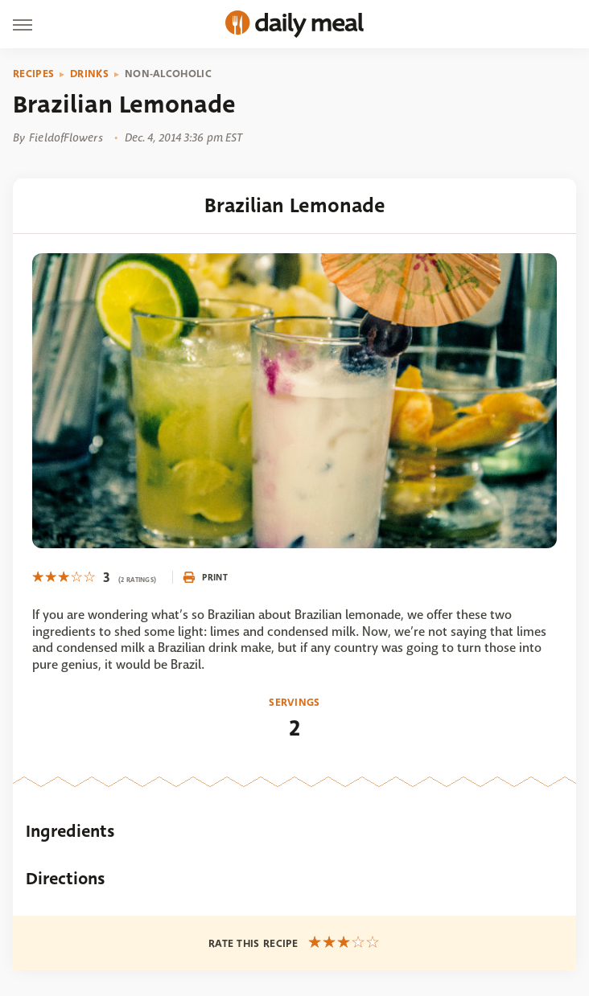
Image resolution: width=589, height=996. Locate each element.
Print (205, 577)
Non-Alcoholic (168, 74)
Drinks (89, 74)
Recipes (33, 74)
